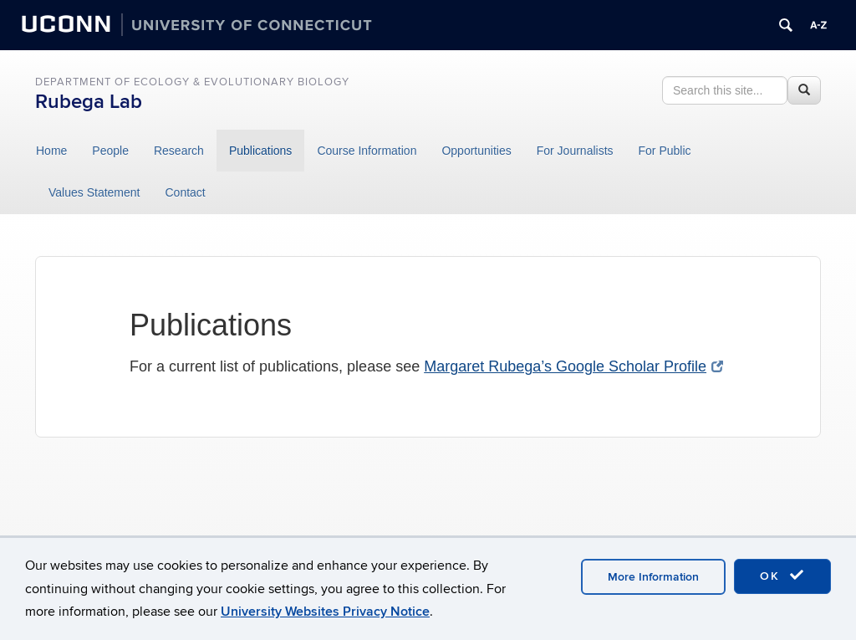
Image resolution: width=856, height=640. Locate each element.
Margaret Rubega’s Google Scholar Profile (573, 366)
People (110, 150)
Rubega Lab (88, 102)
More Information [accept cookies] (653, 577)
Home (51, 150)
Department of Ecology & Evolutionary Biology (192, 82)
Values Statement (94, 192)
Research (179, 150)
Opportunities (476, 150)
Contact (185, 192)
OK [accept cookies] (782, 575)
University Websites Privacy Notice (325, 611)
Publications (261, 150)
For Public (665, 150)
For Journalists (575, 150)
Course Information (366, 150)
